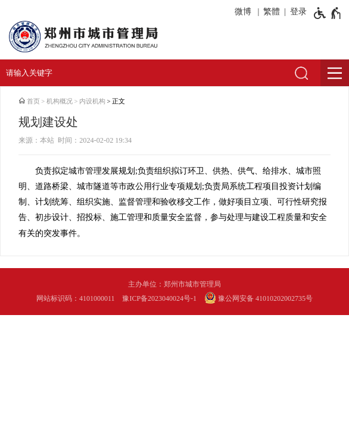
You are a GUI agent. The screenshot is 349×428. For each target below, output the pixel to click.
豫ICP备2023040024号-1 (159, 298)
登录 (298, 11)
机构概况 (59, 101)
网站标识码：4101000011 (75, 298)
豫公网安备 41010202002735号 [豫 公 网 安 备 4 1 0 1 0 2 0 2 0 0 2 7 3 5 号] (258, 298)
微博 (243, 11)
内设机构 (92, 101)
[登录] (296, 12)
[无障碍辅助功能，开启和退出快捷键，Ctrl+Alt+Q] (328, 13)
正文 (118, 101)
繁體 (271, 11)
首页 (33, 101)
